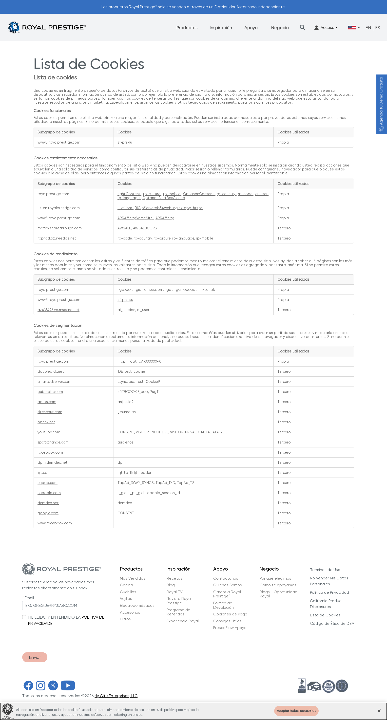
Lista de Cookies (325, 615)
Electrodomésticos (137, 605)
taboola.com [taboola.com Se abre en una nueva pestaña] (49, 493)
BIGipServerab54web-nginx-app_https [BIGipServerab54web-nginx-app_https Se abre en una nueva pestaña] (169, 208)
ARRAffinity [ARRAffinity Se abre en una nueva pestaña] (164, 218)
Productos (186, 27)
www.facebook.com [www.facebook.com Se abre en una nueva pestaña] (55, 523)
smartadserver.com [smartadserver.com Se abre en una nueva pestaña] (54, 382)
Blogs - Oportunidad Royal (278, 594)
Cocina (126, 585)
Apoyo (251, 27)
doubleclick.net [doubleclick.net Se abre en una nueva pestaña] (51, 371)
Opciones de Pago (230, 614)
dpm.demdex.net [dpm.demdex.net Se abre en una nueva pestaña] (53, 462)
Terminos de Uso (325, 569)
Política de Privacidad (329, 592)
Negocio (280, 27)
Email (29, 597)
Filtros (125, 619)
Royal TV (175, 592)
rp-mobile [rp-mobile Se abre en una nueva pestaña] (172, 194)
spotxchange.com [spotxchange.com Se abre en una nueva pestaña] (53, 442)
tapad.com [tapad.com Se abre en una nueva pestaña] (48, 483)
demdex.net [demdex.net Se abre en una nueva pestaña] (48, 503)
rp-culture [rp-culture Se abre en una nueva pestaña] (152, 194)
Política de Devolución (223, 605)
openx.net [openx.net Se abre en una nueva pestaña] (46, 422)
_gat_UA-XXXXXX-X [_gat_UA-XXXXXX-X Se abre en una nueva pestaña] (144, 361)
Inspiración (221, 27)
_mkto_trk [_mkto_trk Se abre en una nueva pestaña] (206, 290)
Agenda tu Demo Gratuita (381, 104)
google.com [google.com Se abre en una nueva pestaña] (48, 513)
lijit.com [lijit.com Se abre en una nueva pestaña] (44, 473)
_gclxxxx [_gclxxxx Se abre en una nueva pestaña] (124, 290)
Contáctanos (225, 578)
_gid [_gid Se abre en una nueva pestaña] (138, 290)
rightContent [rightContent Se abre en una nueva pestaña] (129, 194)
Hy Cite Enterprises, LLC (116, 695)
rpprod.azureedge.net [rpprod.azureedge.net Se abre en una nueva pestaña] (57, 238)
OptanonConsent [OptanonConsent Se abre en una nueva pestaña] (199, 194)
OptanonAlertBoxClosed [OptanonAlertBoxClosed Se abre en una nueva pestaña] (163, 198)
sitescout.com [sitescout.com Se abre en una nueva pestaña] (50, 412)
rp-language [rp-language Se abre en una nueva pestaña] (129, 198)
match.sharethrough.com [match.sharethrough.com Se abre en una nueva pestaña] (60, 228)
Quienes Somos (227, 585)
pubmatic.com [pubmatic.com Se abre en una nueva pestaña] (50, 392)
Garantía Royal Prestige (227, 594)
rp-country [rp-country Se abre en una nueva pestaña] (226, 194)
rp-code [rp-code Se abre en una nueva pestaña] (245, 194)
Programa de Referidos (178, 612)
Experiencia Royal (183, 621)
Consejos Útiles (227, 621)
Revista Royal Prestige (179, 600)
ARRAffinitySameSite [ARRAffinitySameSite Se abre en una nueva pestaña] (135, 218)
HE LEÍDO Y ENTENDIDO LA (54, 617)
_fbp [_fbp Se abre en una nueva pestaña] (122, 361)
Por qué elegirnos (275, 578)
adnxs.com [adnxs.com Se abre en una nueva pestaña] (47, 402)
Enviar (35, 657)
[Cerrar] (379, 714)
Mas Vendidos (132, 578)
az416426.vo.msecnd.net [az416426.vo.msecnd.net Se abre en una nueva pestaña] (58, 310)
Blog (171, 585)
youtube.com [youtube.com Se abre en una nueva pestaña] (49, 432)
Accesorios (130, 612)
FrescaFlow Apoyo (230, 628)
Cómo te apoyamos (278, 585)
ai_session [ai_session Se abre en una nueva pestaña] (153, 290)
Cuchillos (128, 592)
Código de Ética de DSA (332, 623)
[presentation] (59, 636)
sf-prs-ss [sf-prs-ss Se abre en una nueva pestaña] (125, 300)
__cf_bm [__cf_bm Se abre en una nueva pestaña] (125, 208)
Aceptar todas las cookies (296, 714)
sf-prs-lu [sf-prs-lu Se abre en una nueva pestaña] (124, 142)
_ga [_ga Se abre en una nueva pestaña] (168, 290)
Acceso (324, 27)
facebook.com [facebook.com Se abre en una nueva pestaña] (50, 452)
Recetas (174, 578)
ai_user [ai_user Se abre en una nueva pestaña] (262, 194)
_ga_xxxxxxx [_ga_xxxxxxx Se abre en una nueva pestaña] (185, 290)
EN (368, 27)
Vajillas (126, 598)
